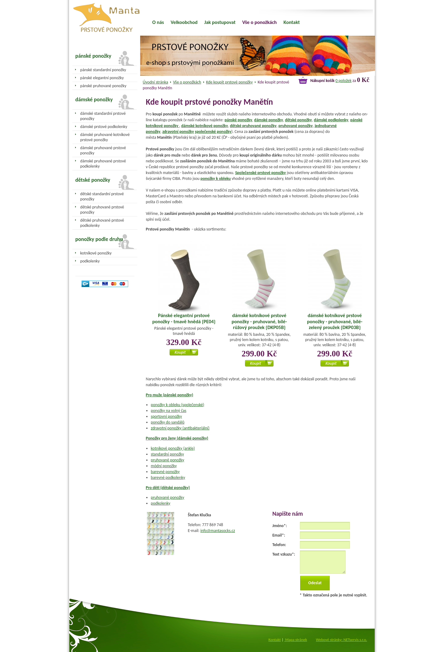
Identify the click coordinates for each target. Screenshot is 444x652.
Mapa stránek (295, 639)
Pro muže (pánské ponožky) (169, 395)
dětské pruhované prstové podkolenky (102, 223)
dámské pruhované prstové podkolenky (103, 163)
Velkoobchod (184, 22)
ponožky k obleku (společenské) (177, 404)
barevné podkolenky (168, 477)
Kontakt (292, 22)
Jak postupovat (219, 22)
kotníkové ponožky (96, 253)
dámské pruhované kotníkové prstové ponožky (105, 137)
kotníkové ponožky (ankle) (173, 448)
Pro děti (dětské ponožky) (168, 487)
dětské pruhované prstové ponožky (102, 209)
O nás (158, 22)
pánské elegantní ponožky (102, 77)
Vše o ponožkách (187, 82)
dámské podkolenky (331, 119)
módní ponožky (164, 465)
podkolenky (160, 503)
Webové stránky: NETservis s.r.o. (341, 639)
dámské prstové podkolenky (103, 126)
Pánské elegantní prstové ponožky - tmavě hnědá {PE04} (183, 318)
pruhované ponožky (295, 125)
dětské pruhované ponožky (253, 125)
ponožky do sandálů (168, 422)
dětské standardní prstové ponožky (102, 196)
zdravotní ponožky (178, 131)
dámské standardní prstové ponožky (103, 116)
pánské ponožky (238, 119)
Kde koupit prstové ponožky (229, 82)
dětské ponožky (298, 119)
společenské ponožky (213, 131)
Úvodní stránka (155, 82)
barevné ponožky (165, 471)
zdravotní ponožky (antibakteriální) (180, 428)
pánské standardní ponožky (103, 69)
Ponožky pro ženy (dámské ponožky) (177, 438)
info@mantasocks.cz (217, 530)
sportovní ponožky (166, 416)
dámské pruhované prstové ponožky (103, 150)
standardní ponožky (167, 454)
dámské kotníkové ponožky (204, 125)
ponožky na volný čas (168, 410)
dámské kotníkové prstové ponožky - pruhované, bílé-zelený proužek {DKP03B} (334, 321)
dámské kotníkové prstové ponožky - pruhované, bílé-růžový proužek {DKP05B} (259, 321)
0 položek (343, 80)
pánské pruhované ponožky (103, 85)
